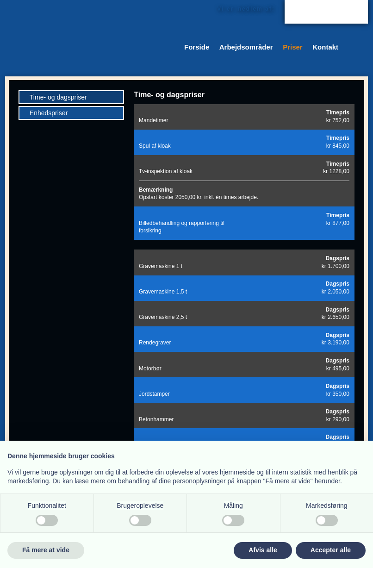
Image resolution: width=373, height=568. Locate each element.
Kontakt (325, 47)
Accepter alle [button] (331, 550)
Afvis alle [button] (263, 550)
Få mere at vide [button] (45, 550)
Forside (196, 47)
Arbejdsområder (246, 47)
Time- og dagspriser (58, 97)
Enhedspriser (49, 113)
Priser (293, 47)
